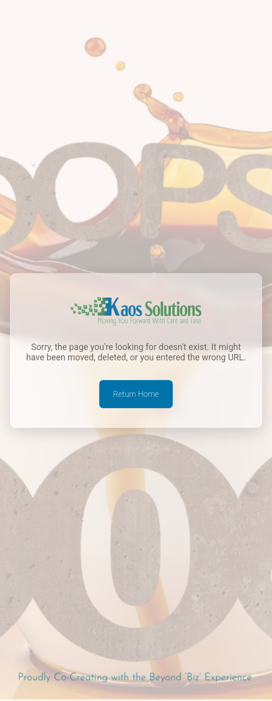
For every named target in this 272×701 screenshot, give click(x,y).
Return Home (136, 394)
